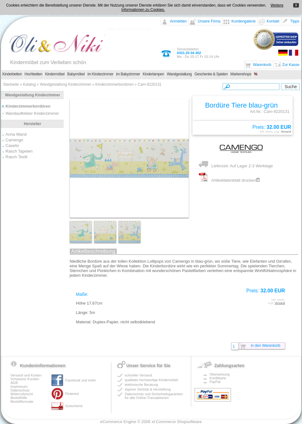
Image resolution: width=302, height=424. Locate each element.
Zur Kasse (290, 65)
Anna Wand (16, 134)
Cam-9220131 (149, 84)
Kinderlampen (153, 74)
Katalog (29, 84)
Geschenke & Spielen (211, 74)
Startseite (11, 84)
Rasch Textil (17, 156)
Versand (286, 131)
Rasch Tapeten (19, 151)
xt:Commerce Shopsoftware (176, 421)
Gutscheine (74, 406)
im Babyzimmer (128, 74)
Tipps (294, 21)
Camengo (14, 140)
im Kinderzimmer (100, 74)
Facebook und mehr (80, 380)
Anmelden (178, 21)
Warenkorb (262, 65)
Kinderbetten (12, 74)
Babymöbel (76, 74)
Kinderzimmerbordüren (114, 84)
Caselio (12, 145)
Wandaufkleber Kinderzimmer (32, 113)
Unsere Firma (209, 21)
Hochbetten (33, 74)
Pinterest (72, 394)
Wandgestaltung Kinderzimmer (65, 84)
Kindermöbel (54, 74)
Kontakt (273, 21)
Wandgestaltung (179, 74)
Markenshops (240, 74)
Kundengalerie (243, 21)
